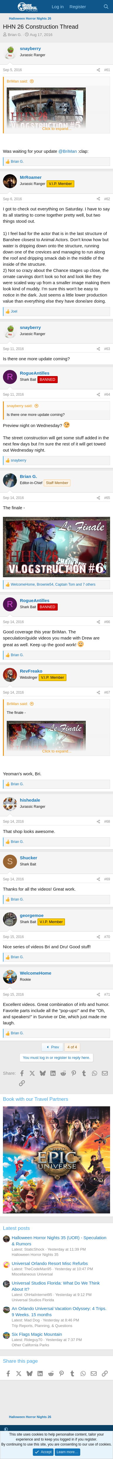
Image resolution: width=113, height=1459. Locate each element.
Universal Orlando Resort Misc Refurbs (50, 1263)
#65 (107, 498)
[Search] (106, 6)
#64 (107, 394)
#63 (107, 349)
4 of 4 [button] (72, 1047)
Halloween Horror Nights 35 (35, 1254)
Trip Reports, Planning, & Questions (42, 1325)
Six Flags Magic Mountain (37, 1334)
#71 (107, 994)
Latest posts (16, 1228)
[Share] (98, 70)
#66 (107, 622)
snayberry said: (19, 406)
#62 (107, 199)
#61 (107, 70)
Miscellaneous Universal (32, 1274)
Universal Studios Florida (33, 1300)
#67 (107, 692)
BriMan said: (17, 81)
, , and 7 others (53, 584)
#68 (107, 821)
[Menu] (8, 7)
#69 (107, 879)
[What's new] (94, 6)
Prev (52, 1047)
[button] (6, 1429)
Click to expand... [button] (56, 128)
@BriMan (68, 151)
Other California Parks (30, 1345)
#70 (107, 937)
